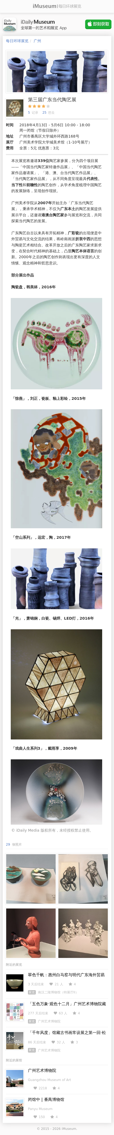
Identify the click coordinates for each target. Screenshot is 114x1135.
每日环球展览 (17, 41)
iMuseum (69, 1129)
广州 (37, 41)
